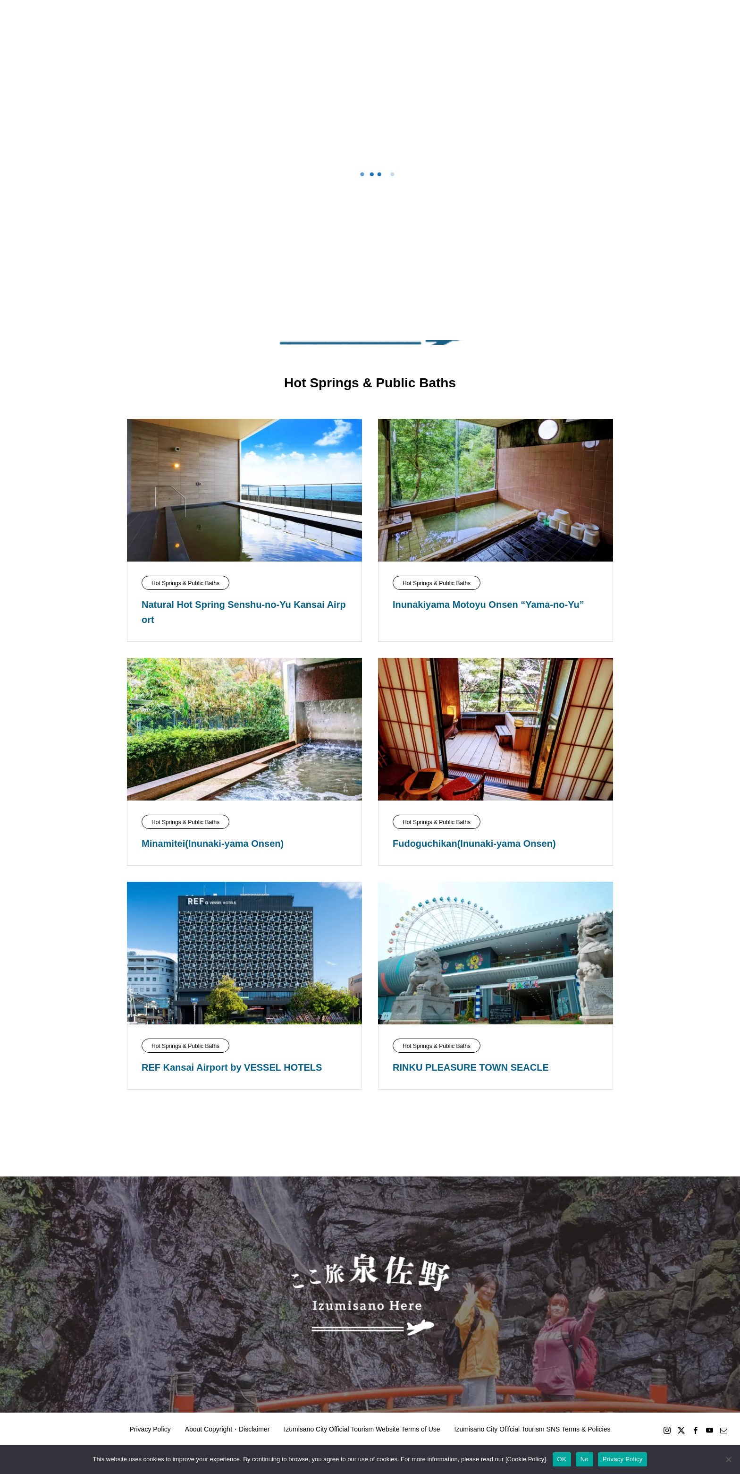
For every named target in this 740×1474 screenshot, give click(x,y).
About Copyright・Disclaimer (227, 1429)
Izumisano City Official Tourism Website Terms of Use (362, 1429)
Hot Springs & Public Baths (185, 583)
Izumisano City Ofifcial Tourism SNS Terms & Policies (532, 1429)
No (584, 1459)
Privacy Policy (150, 1429)
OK (561, 1459)
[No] (728, 1459)
